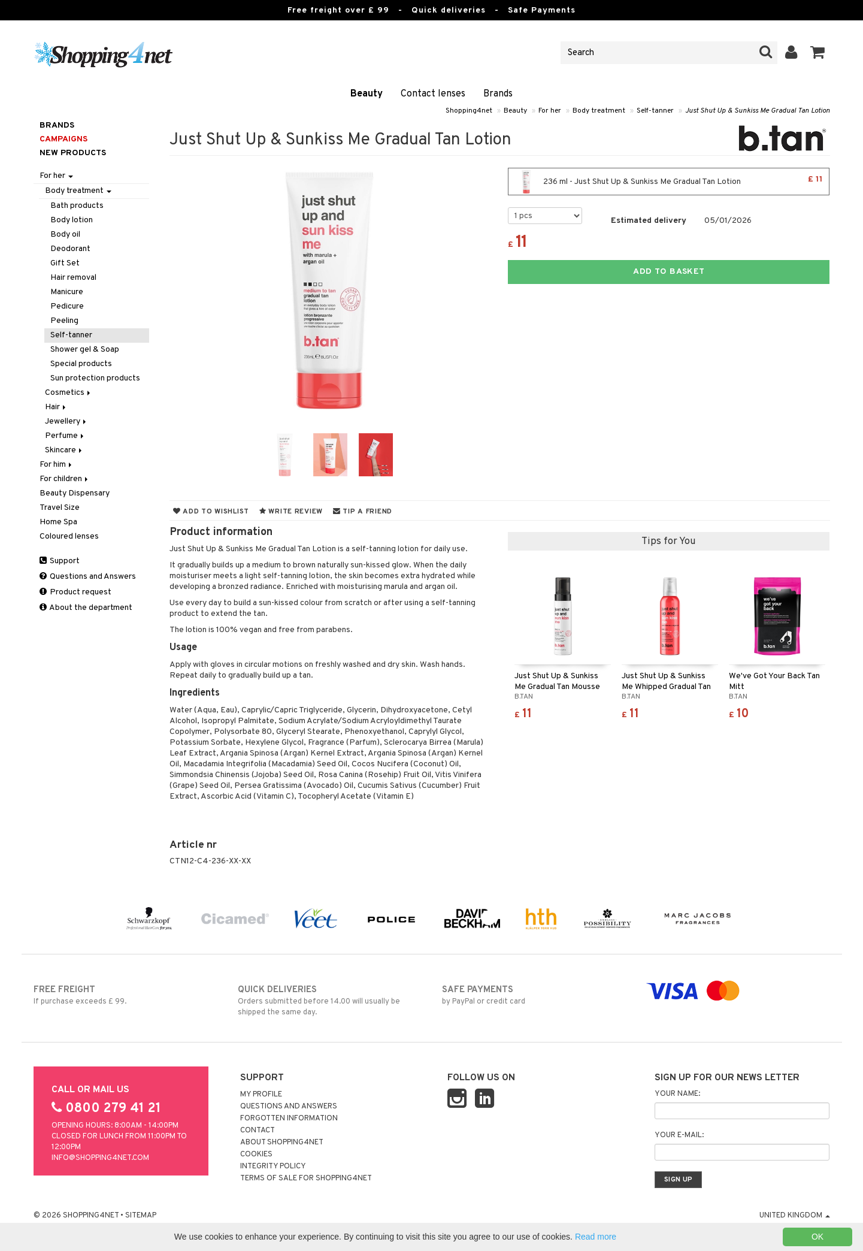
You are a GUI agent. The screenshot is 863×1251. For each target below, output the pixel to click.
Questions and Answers (88, 577)
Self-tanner (655, 111)
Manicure (66, 292)
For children (65, 479)
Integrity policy (273, 1166)
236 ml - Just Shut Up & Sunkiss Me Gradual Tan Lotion (668, 182)
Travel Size (60, 508)
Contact (257, 1130)
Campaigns (63, 139)
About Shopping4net (281, 1142)
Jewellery (66, 421)
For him (57, 465)
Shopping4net (469, 111)
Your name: (677, 1094)
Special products (81, 364)
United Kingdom (794, 1215)
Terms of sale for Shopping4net (306, 1178)
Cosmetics (68, 393)
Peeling (64, 321)
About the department (86, 608)
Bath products (77, 206)
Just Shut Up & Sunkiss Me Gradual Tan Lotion (757, 111)
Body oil (65, 234)
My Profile (261, 1094)
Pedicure (67, 306)
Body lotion (71, 220)
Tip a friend (362, 511)
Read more (595, 1236)
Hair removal (73, 278)
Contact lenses (433, 94)
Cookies (256, 1154)
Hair (56, 407)
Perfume (65, 436)
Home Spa (58, 522)
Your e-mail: (679, 1135)
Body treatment (599, 111)
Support (60, 561)
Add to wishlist (211, 511)
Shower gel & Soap (84, 350)
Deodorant (70, 249)
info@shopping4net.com (100, 1158)
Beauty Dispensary (75, 493)
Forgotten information (289, 1118)
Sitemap (140, 1215)
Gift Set (65, 263)
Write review (291, 511)
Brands (498, 94)
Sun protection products (95, 378)
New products (73, 153)
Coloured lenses (69, 536)
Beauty (366, 94)
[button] (818, 52)
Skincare (64, 450)
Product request (75, 592)
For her (549, 111)
